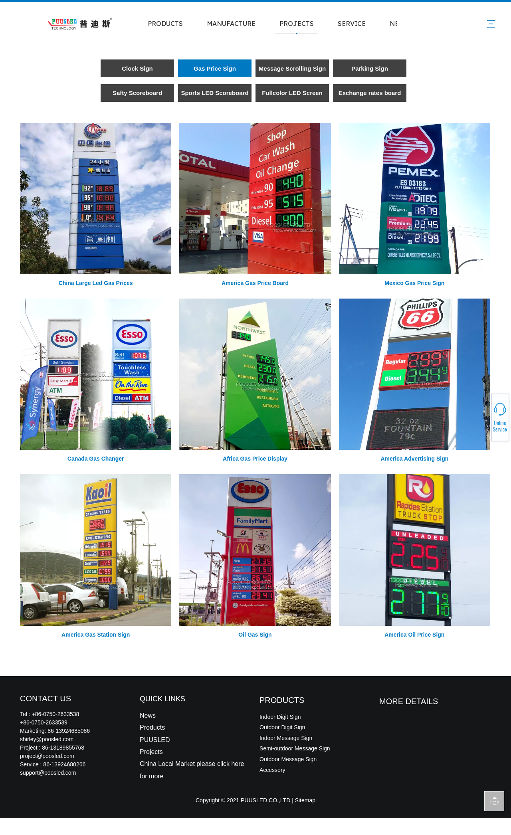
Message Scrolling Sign (292, 68)
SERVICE (352, 24)
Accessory (272, 770)
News (148, 715)
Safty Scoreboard (137, 92)
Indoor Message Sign (285, 738)
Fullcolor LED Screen (292, 92)
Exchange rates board (370, 92)
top (494, 801)
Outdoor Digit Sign (282, 727)
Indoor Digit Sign (280, 717)
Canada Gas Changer (95, 458)
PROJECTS (296, 24)
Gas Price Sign (215, 68)
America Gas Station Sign (95, 634)
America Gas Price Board (255, 283)
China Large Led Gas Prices (96, 283)
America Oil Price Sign (414, 634)
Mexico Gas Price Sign (414, 283)
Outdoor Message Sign (288, 759)
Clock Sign (137, 68)
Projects (151, 751)
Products (152, 727)
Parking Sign (369, 68)
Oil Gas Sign (254, 634)
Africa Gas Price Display (255, 458)
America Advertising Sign (414, 458)
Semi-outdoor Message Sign (294, 748)
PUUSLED (155, 739)
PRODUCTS (165, 24)
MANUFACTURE (231, 24)
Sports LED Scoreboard (214, 92)
